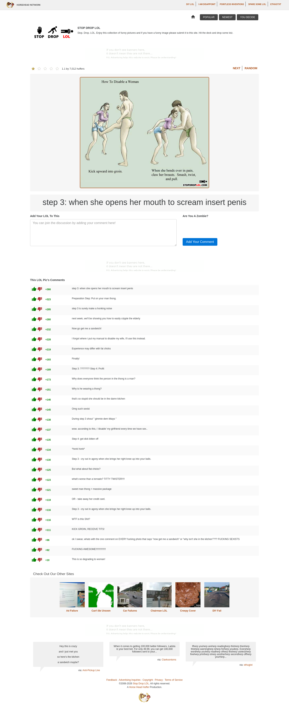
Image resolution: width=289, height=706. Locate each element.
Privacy (159, 680)
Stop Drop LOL (141, 683)
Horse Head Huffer (139, 687)
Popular (209, 17)
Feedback (111, 680)
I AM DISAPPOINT (207, 4)
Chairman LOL (159, 610)
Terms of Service (174, 680)
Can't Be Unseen (101, 610)
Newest (227, 17)
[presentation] (213, 227)
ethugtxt (275, 4)
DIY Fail (217, 610)
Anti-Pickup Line (91, 670)
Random (251, 68)
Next (236, 68)
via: (80, 670)
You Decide (247, 17)
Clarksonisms (169, 659)
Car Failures (130, 610)
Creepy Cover (188, 610)
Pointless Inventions (232, 4)
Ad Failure (72, 610)
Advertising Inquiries (129, 680)
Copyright (147, 680)
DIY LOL (190, 4)
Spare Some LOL (257, 4)
